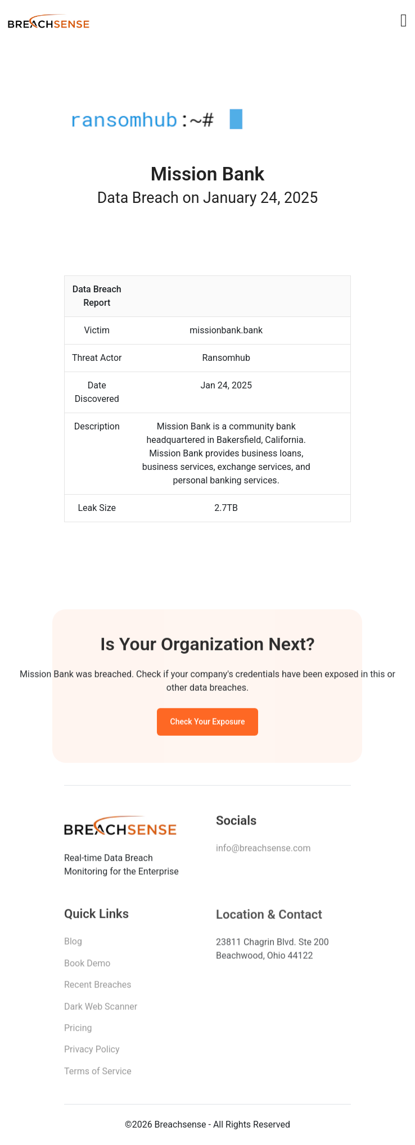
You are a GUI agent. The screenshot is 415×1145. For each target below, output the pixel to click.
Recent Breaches (98, 988)
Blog (73, 944)
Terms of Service (98, 1074)
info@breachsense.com (263, 850)
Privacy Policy (92, 1052)
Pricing (78, 1031)
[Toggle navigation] (403, 20)
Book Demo (87, 966)
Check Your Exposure (207, 723)
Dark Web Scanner (100, 1009)
